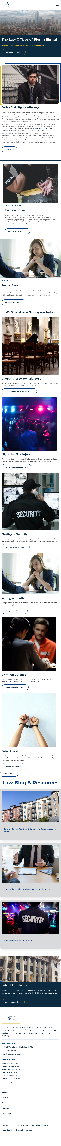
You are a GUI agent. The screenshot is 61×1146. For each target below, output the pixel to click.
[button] (30, 1097)
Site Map (29, 1130)
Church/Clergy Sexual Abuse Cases (19, 391)
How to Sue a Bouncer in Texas (18, 940)
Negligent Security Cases (15, 547)
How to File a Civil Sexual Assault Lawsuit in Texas (27, 889)
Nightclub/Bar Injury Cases (16, 467)
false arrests (35, 117)
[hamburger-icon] (57, 5)
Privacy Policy (19, 1130)
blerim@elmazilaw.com (14, 1054)
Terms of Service (7, 1130)
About (4, 1092)
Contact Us (6, 1108)
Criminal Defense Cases (15, 687)
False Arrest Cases (13, 766)
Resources (7, 1103)
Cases (5, 1097)
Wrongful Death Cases (14, 611)
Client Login (6, 1114)
